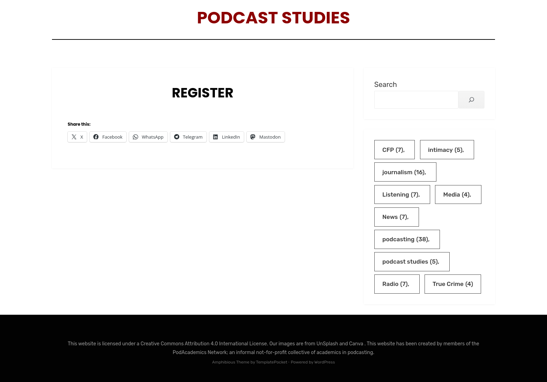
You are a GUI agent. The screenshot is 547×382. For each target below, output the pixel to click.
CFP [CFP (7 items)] (392, 150)
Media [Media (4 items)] (456, 194)
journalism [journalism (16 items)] (403, 172)
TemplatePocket (271, 362)
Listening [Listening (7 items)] (400, 194)
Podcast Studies (273, 17)
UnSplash (327, 344)
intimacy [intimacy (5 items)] (445, 150)
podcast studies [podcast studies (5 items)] (410, 261)
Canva (357, 344)
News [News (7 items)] (394, 217)
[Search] (471, 100)
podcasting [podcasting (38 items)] (405, 239)
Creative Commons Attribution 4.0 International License (204, 344)
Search (385, 84)
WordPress (324, 362)
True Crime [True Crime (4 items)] (453, 284)
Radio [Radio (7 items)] (395, 284)
